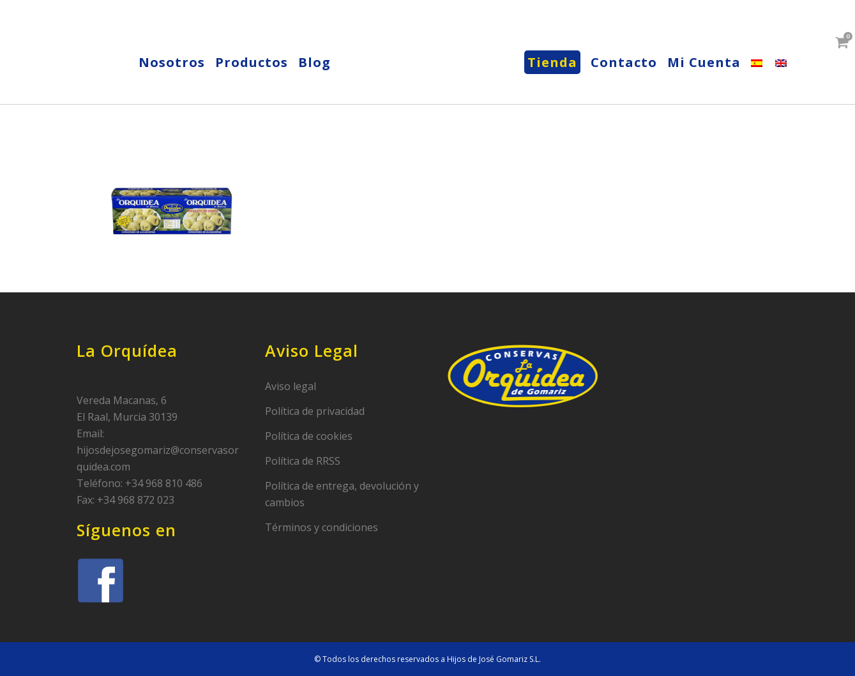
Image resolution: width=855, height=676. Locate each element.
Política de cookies (308, 436)
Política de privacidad (315, 411)
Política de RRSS (302, 461)
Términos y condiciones (321, 527)
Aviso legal (290, 386)
